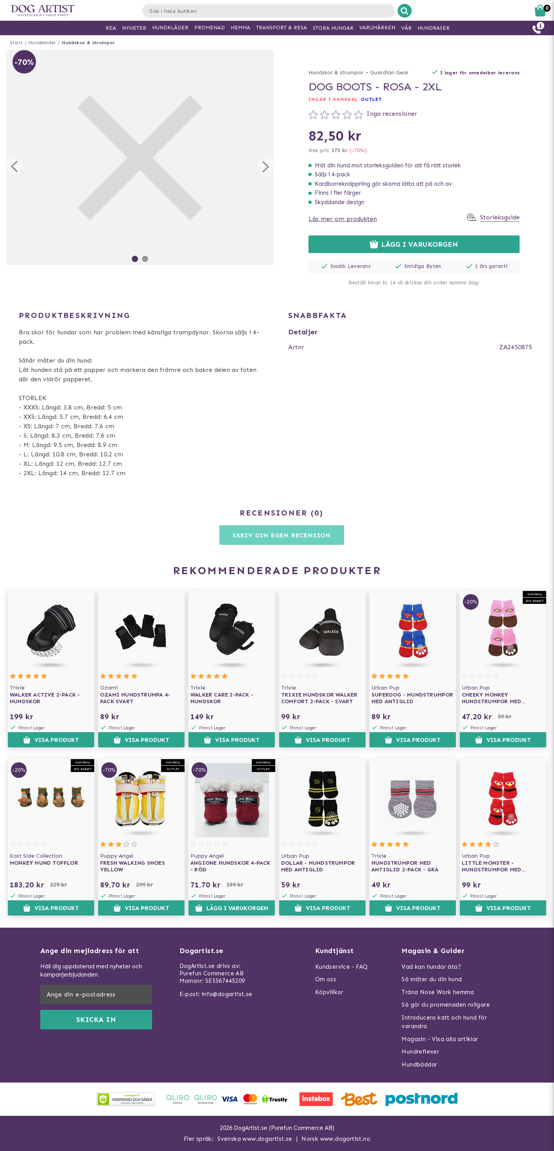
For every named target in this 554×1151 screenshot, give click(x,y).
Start (16, 42)
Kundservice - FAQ (341, 966)
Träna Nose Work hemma (438, 992)
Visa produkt (51, 739)
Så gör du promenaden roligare (446, 1004)
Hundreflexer (420, 1051)
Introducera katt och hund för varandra (444, 1022)
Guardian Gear (389, 72)
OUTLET (371, 99)
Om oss (325, 979)
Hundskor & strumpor (88, 42)
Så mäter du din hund (432, 979)
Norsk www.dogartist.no (335, 1138)
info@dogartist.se (227, 994)
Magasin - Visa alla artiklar (440, 1039)
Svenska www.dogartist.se (254, 1138)
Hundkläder (42, 42)
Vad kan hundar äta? (431, 966)
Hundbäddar (419, 1064)
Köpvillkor (329, 992)
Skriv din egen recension (282, 535)
